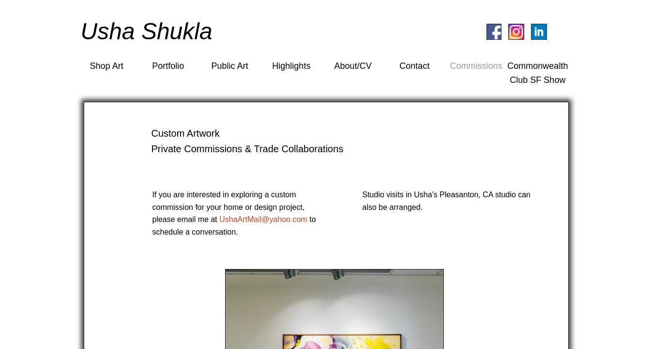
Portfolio (168, 66)
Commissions (476, 66)
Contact (414, 66)
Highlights (291, 66)
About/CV (353, 66)
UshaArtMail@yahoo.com (263, 219)
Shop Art (106, 66)
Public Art (230, 66)
